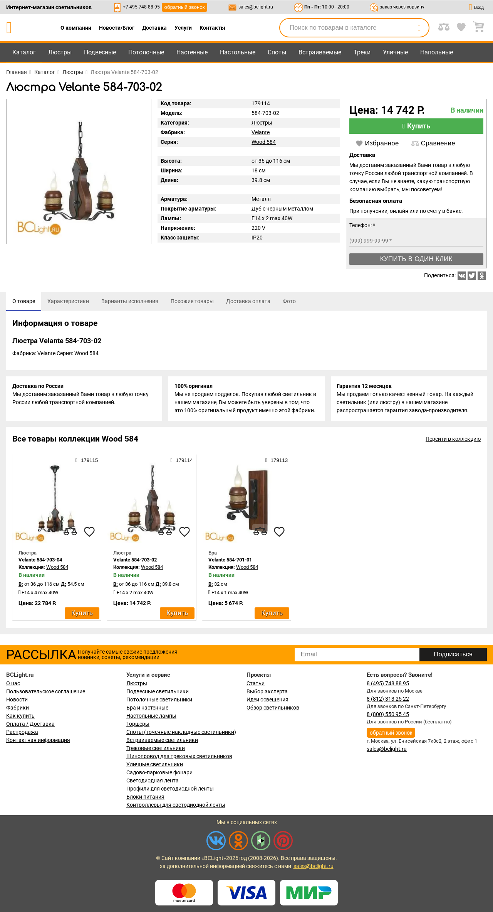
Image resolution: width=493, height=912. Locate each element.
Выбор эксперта (267, 691)
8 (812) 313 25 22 (388, 699)
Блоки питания (145, 797)
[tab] (23, 301)
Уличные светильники (154, 764)
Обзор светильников (272, 708)
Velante (261, 132)
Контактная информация (38, 740)
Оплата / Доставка (30, 724)
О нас (13, 683)
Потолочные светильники (159, 699)
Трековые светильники (155, 748)
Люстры (60, 52)
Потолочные (146, 52)
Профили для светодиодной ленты (170, 789)
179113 (276, 460)
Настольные (237, 52)
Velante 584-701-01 (230, 560)
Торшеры (137, 724)
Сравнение (433, 143)
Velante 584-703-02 (135, 560)
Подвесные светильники (157, 691)
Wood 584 (264, 142)
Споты (277, 52)
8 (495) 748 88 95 (388, 683)
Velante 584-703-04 (40, 560)
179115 (86, 460)
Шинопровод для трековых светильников (179, 756)
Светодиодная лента (152, 780)
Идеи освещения (267, 699)
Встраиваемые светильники (162, 740)
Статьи (255, 683)
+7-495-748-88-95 (141, 7)
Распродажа (22, 732)
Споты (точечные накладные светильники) (181, 732)
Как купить (20, 716)
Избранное (377, 143)
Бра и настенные (147, 708)
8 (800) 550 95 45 (388, 714)
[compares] (70, 531)
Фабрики (17, 708)
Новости (17, 699)
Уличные (395, 52)
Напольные (436, 52)
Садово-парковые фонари (159, 772)
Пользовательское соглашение (45, 691)
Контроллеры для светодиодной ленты (175, 805)
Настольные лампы (151, 716)
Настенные (192, 52)
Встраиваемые (319, 52)
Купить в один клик (416, 259)
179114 (181, 460)
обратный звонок (184, 7)
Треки (362, 52)
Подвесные (100, 52)
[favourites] (89, 531)
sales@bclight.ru (255, 7)
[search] (419, 28)
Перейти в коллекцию (453, 439)
